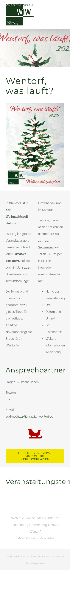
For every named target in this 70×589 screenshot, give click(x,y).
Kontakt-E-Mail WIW (40, 538)
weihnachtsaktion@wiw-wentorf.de (29, 416)
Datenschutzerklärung (35, 563)
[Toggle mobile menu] (62, 7)
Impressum (58, 556)
